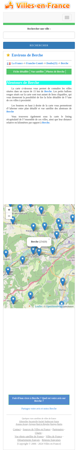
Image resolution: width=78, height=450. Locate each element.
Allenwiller (23, 421)
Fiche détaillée (21, 71)
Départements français (28, 440)
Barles (59, 424)
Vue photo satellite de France (29, 436)
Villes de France (54, 436)
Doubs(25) (51, 63)
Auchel (41, 421)
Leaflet (38, 306)
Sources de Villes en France (36, 429)
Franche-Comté (34, 63)
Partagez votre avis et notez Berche (39, 408)
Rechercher (39, 45)
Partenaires (58, 429)
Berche (64, 63)
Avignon (32, 424)
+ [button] (9, 209)
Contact (17, 429)
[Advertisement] (39, 165)
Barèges (53, 424)
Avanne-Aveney (22, 424)
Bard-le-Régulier (43, 424)
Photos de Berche (55, 71)
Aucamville (33, 421)
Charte (38, 432)
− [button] (9, 216)
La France (17, 63)
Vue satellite (37, 71)
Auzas (56, 421)
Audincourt (49, 421)
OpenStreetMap (54, 306)
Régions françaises (51, 440)
